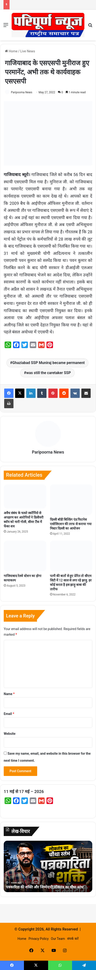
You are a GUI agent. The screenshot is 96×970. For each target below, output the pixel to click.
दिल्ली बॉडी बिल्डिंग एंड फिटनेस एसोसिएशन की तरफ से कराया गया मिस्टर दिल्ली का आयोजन (71, 524)
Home (11, 51)
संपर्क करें (72, 939)
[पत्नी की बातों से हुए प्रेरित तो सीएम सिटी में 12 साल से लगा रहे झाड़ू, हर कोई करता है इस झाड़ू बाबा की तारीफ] (71, 556)
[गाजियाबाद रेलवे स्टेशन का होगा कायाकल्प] (25, 556)
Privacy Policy (39, 939)
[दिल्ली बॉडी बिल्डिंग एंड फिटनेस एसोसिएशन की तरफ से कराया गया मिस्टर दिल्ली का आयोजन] (71, 499)
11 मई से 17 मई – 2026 (24, 791)
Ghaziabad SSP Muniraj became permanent (48, 363)
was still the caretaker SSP (48, 373)
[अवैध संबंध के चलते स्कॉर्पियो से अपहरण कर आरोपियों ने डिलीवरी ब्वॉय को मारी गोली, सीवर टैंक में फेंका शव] (25, 496)
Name (9, 694)
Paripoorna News (21, 92)
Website (10, 734)
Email (9, 714)
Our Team (58, 939)
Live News (27, 51)
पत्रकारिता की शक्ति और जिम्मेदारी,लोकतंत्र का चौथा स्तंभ (44, 887)
